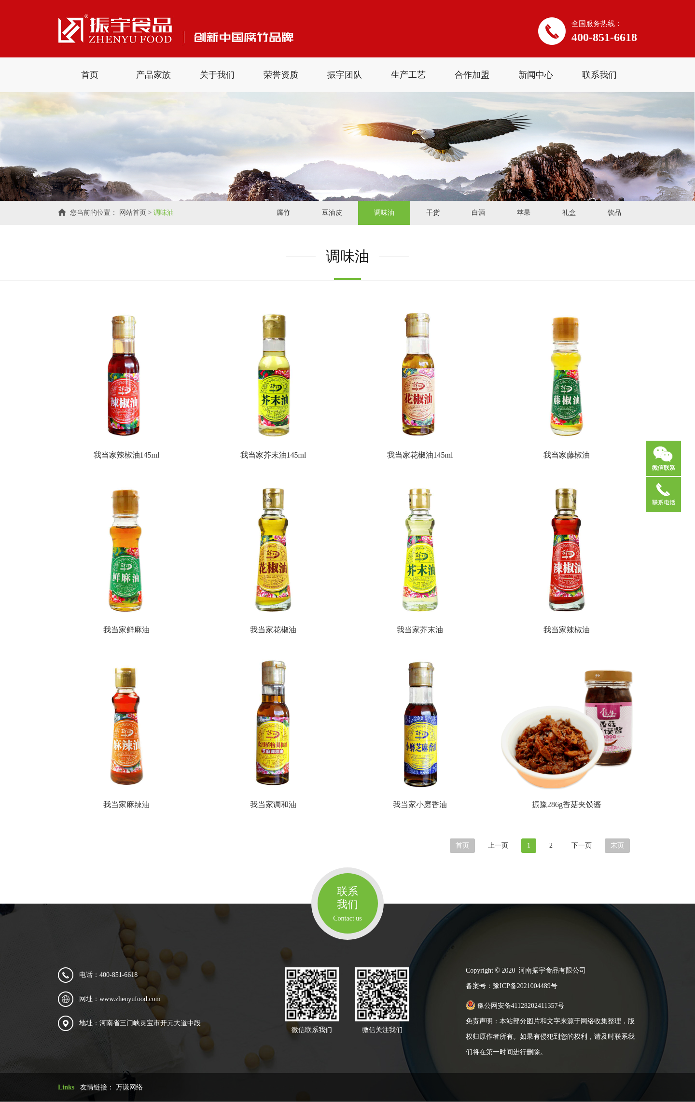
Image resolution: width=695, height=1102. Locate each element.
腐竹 (283, 212)
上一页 (498, 845)
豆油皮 (332, 212)
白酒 (478, 212)
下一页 (581, 845)
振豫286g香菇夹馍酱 (566, 804)
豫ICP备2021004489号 (525, 986)
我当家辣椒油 (566, 630)
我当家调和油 (273, 804)
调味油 (163, 212)
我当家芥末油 (420, 630)
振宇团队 (344, 75)
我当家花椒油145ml (420, 455)
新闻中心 (535, 75)
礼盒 (569, 212)
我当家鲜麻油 (126, 630)
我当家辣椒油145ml (127, 455)
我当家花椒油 (273, 630)
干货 (433, 212)
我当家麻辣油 (126, 804)
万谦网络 (129, 1087)
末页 (617, 845)
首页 (89, 75)
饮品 (614, 212)
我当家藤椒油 (566, 455)
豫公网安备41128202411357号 (515, 1005)
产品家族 (153, 75)
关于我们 (217, 75)
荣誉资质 (281, 75)
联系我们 (599, 75)
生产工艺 (408, 75)
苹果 (523, 212)
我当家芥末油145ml (273, 455)
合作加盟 (472, 75)
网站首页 (132, 212)
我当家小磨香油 (420, 804)
